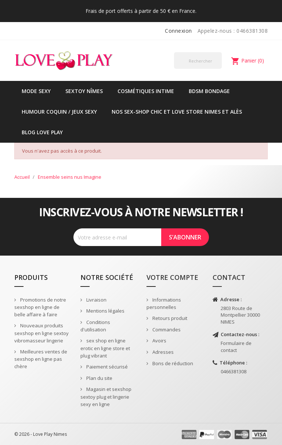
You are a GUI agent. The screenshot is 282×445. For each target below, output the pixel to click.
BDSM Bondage (209, 91)
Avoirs (158, 340)
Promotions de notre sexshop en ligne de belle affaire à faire (40, 307)
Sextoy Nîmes (84, 91)
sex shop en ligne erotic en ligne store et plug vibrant (105, 348)
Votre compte (172, 277)
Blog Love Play (42, 132)
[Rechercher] (198, 60)
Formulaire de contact (236, 346)
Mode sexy (36, 91)
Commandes (166, 329)
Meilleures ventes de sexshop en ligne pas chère (40, 359)
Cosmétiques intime (146, 91)
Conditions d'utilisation (95, 326)
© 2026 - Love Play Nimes (40, 434)
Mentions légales (104, 310)
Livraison (95, 299)
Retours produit (169, 318)
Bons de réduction (172, 363)
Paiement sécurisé (106, 366)
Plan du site (98, 378)
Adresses (162, 352)
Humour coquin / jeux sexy (59, 111)
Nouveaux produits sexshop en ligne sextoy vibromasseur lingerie (41, 333)
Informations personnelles (164, 303)
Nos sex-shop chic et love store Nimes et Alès (177, 111)
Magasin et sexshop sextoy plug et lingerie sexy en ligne (105, 396)
